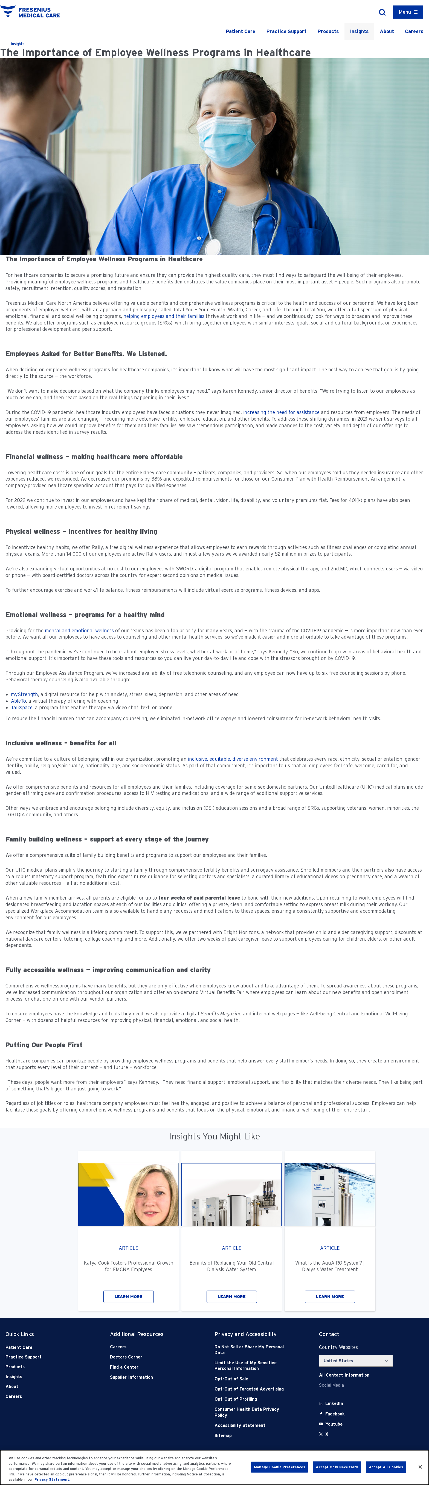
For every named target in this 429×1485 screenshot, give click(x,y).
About (387, 31)
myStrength (24, 694)
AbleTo (18, 701)
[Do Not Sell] (251, 1350)
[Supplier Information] (146, 1377)
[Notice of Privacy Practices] (251, 1366)
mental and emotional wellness (79, 630)
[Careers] (146, 1347)
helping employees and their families (163, 316)
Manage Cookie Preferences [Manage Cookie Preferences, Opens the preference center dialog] (279, 1467)
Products (328, 31)
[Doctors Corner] (146, 1357)
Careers (414, 31)
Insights (359, 31)
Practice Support (286, 31)
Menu (405, 12)
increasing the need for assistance (281, 412)
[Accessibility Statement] (251, 1425)
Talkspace (22, 707)
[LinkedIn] (334, 1403)
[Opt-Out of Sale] (251, 1379)
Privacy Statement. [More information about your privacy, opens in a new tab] (52, 1479)
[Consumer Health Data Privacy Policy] (251, 1412)
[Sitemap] (251, 1435)
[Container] (408, 12)
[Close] (420, 1467)
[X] (326, 1434)
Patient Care (240, 31)
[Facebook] (335, 1414)
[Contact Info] (344, 1375)
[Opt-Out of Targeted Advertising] (251, 1389)
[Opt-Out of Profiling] (251, 1399)
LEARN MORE (129, 1296)
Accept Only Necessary (337, 1467)
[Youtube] (334, 1424)
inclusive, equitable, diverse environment (233, 759)
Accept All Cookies (386, 1467)
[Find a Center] (146, 1367)
